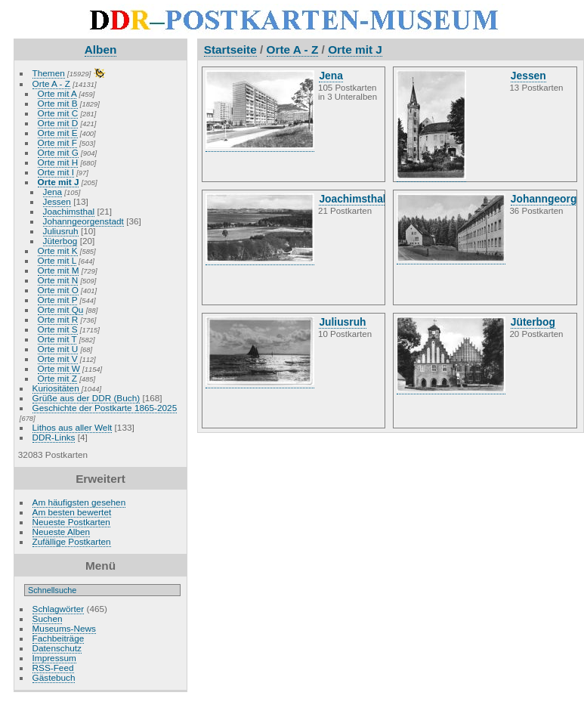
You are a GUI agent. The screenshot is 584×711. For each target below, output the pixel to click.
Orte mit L (57, 260)
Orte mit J (58, 182)
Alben (101, 49)
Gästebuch (54, 677)
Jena (53, 191)
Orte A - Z (51, 83)
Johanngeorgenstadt (83, 221)
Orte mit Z (57, 378)
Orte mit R (58, 319)
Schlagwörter (58, 609)
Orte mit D (58, 123)
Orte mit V (58, 358)
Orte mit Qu (61, 309)
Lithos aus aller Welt (72, 427)
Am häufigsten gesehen (79, 502)
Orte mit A (57, 93)
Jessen (57, 201)
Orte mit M (58, 270)
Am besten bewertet (72, 512)
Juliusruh (61, 231)
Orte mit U (58, 349)
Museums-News (64, 628)
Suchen (47, 618)
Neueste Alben (61, 531)
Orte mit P (58, 299)
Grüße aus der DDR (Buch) (86, 398)
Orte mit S (58, 329)
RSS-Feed (53, 667)
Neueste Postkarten (71, 522)
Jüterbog (60, 241)
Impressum (54, 658)
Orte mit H (58, 162)
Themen (48, 73)
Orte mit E (58, 133)
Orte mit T (57, 339)
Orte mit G (58, 152)
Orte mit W (59, 368)
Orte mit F (57, 142)
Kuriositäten (57, 388)
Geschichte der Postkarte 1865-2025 (105, 408)
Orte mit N (58, 280)
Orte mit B (58, 103)
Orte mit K (58, 250)
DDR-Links (54, 437)
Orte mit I (56, 172)
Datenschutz (57, 648)
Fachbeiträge (58, 638)
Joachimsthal (69, 211)
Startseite (230, 49)
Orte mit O (58, 290)
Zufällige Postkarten (71, 541)
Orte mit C (58, 113)
